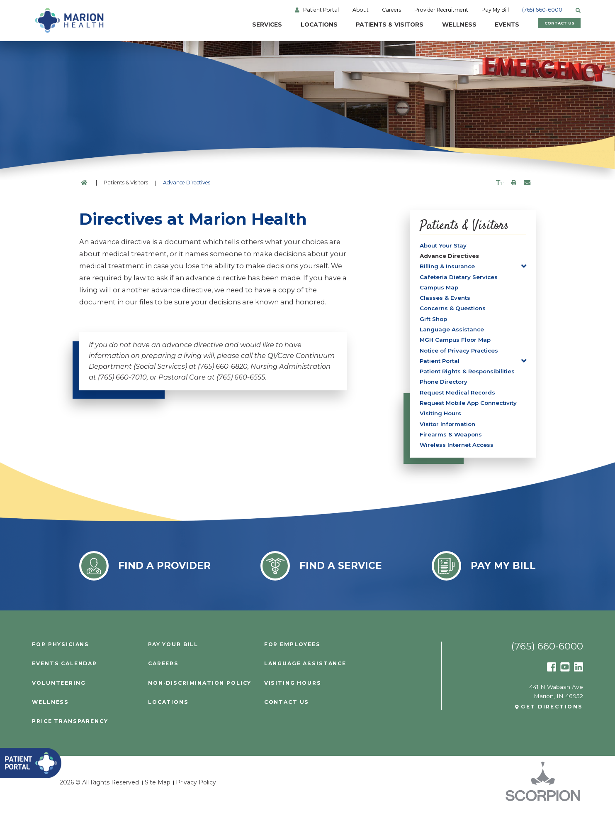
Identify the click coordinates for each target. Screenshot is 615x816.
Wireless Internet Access (458, 451)
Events (491, 25)
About (361, 9)
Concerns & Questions (453, 310)
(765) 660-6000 (544, 9)
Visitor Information (448, 429)
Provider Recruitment (442, 9)
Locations (302, 25)
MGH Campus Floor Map (456, 343)
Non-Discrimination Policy (200, 689)
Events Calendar (64, 670)
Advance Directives (450, 256)
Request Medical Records (459, 397)
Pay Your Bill (173, 651)
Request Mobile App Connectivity (470, 408)
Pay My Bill (496, 9)
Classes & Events (445, 300)
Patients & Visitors (374, 25)
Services (250, 25)
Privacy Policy (196, 789)
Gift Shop (434, 321)
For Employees (292, 651)
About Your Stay (444, 245)
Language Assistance (452, 332)
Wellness (443, 25)
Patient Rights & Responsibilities (469, 375)
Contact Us (553, 25)
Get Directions (551, 713)
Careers (392, 9)
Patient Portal (322, 9)
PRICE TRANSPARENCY (70, 727)
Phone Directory (444, 386)
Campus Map (439, 289)
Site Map (157, 789)
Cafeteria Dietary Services (459, 277)
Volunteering (58, 689)
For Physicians (61, 651)
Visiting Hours (441, 419)
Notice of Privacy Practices (461, 353)
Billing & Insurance (447, 267)
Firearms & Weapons (451, 440)
